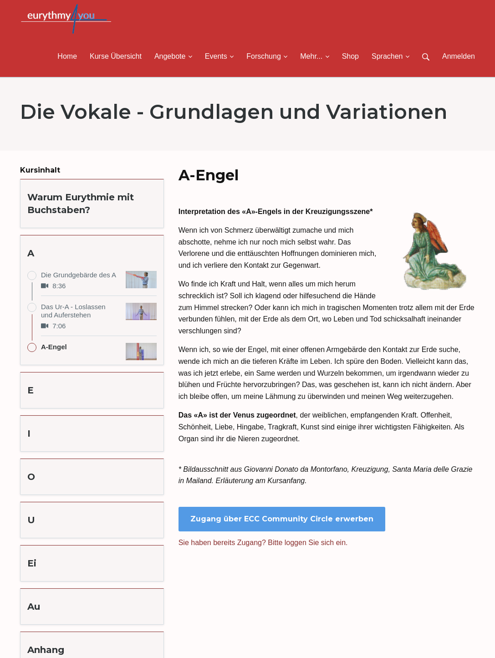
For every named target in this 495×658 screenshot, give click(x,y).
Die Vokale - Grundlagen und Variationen (233, 111)
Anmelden (458, 56)
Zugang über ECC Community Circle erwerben (281, 519)
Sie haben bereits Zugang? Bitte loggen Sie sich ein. (263, 542)
